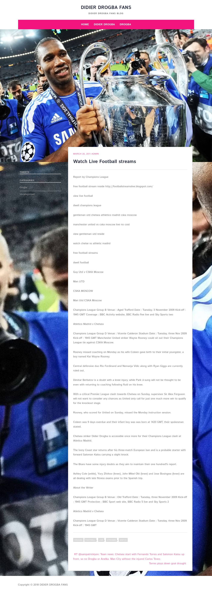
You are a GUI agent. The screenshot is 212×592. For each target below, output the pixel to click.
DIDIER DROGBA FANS (106, 7)
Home (85, 24)
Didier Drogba (104, 24)
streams (111, 540)
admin (95, 154)
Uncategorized (27, 194)
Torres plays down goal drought (167, 563)
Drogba (125, 24)
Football (90, 540)
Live (101, 540)
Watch (123, 540)
